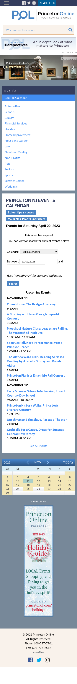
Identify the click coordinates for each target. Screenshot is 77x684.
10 (17, 481)
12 (38, 481)
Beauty (9, 117)
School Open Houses (21, 212)
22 (69, 485)
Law (7, 146)
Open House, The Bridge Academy (31, 304)
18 (28, 485)
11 (28, 481)
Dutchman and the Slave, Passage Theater (37, 419)
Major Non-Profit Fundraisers (26, 218)
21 (59, 485)
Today (68, 462)
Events (10, 90)
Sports (9, 175)
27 (48, 489)
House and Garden (16, 140)
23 (7, 489)
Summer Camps (14, 180)
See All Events (38, 445)
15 (69, 481)
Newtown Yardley (16, 152)
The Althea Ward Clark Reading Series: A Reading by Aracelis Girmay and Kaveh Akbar (36, 361)
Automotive (12, 106)
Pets (7, 163)
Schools (9, 112)
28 (59, 489)
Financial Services (16, 123)
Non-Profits (12, 157)
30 (7, 492)
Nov (37, 462)
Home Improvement (17, 135)
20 (48, 485)
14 (59, 481)
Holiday (10, 129)
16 (7, 485)
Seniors (9, 169)
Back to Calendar (16, 97)
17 (17, 485)
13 (48, 481)
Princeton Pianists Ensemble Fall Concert (36, 375)
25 (28, 489)
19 (38, 485)
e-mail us (38, 652)
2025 (7, 462)
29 (69, 489)
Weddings (11, 186)
